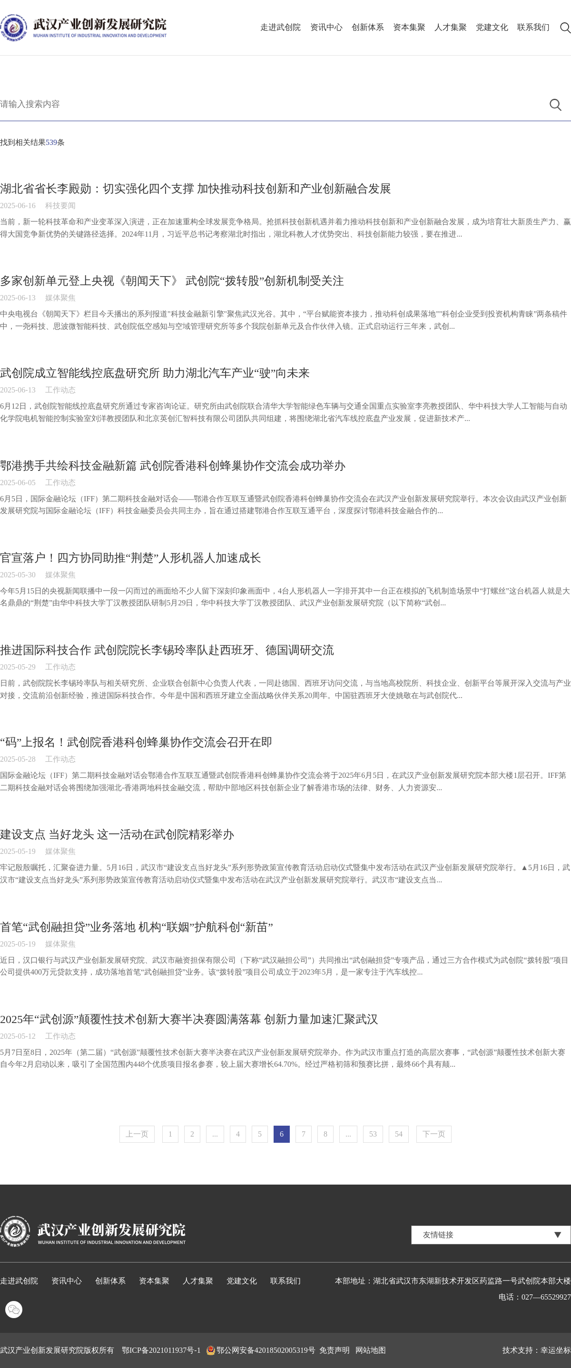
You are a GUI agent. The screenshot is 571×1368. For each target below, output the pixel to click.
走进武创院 (281, 27)
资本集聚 (409, 27)
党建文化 (492, 27)
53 (373, 1134)
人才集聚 (450, 27)
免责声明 (334, 1350)
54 (399, 1134)
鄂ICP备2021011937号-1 (161, 1350)
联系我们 (533, 27)
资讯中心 (326, 27)
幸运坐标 (556, 1350)
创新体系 (368, 27)
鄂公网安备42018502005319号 (266, 1350)
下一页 (434, 1134)
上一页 (137, 1134)
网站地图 (370, 1350)
